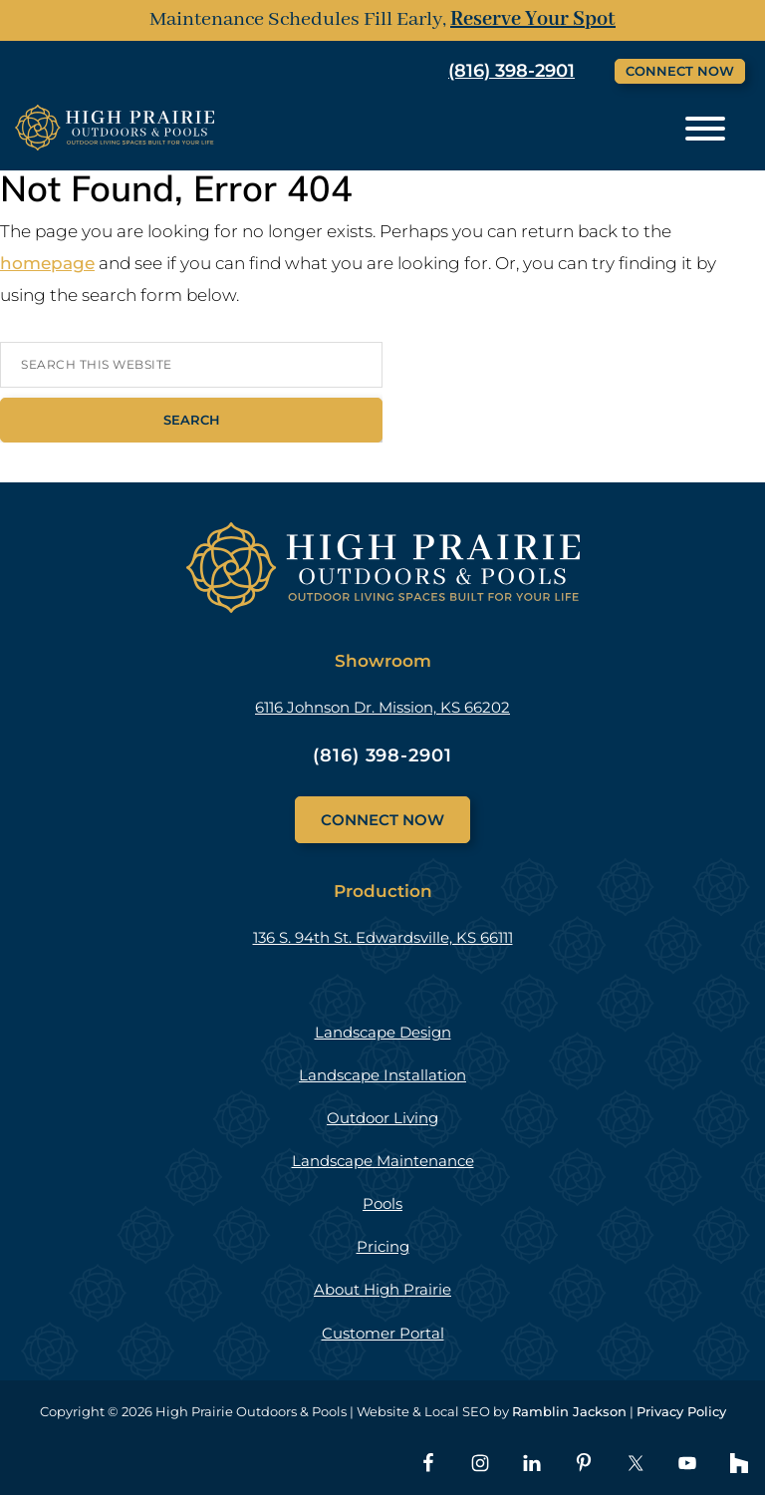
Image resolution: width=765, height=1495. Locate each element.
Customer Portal (383, 1333)
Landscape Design (383, 1032)
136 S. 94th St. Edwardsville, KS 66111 (383, 937)
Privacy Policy (681, 1411)
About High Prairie (382, 1289)
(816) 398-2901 (511, 71)
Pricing (383, 1246)
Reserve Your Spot (533, 19)
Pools (382, 1203)
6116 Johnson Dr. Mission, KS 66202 (382, 707)
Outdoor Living (382, 1117)
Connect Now (680, 71)
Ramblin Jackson (569, 1411)
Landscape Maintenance (383, 1160)
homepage (47, 263)
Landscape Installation (382, 1074)
